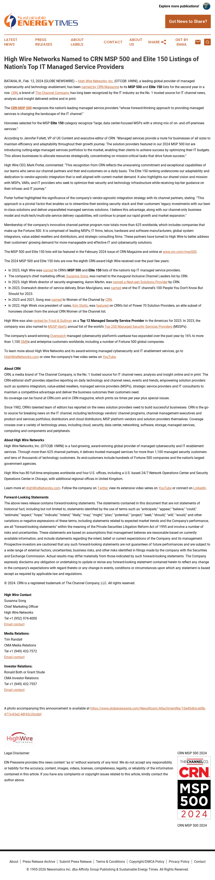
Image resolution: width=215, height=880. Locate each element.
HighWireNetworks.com (21, 357)
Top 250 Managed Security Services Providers (138, 327)
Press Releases (43, 42)
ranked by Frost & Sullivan (52, 321)
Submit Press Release (75, 862)
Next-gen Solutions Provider (147, 282)
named (48, 270)
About (13, 862)
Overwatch (58, 336)
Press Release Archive (39, 862)
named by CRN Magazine (100, 87)
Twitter (102, 488)
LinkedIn (199, 488)
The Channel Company (52, 93)
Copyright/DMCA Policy (146, 862)
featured (102, 306)
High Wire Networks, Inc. (96, 81)
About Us (135, 42)
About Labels (77, 42)
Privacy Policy (179, 862)
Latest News (10, 42)
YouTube (109, 357)
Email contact (14, 624)
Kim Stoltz (80, 306)
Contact (113, 42)
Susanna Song (77, 276)
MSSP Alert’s (57, 327)
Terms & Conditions (110, 862)
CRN (14, 93)
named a (119, 282)
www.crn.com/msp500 (180, 252)
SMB (24, 342)
